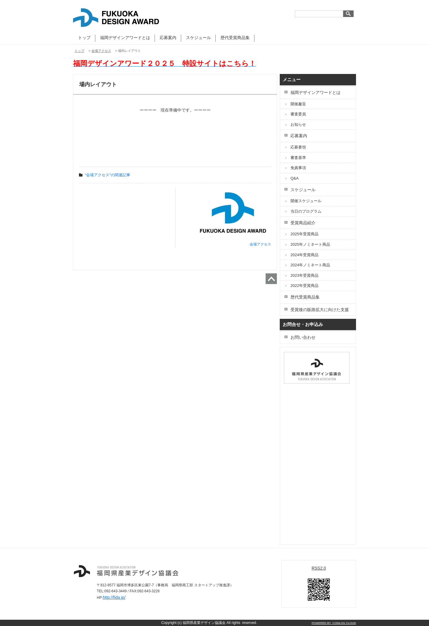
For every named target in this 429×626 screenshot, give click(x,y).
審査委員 (298, 114)
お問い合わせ (302, 337)
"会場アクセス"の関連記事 (107, 175)
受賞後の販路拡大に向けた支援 (319, 309)
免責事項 (298, 168)
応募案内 (168, 37)
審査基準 (298, 157)
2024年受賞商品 (304, 255)
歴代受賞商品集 (235, 37)
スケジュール (198, 37)
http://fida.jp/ (114, 597)
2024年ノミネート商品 (310, 265)
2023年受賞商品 (304, 275)
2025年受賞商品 (304, 234)
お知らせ (298, 124)
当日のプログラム (305, 211)
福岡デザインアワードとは (125, 37)
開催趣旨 (298, 104)
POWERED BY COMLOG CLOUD (334, 623)
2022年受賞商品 (304, 285)
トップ (84, 37)
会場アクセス (101, 50)
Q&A (294, 178)
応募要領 (298, 147)
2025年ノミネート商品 (310, 244)
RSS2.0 (319, 568)
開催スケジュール (305, 201)
